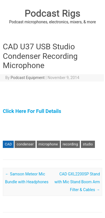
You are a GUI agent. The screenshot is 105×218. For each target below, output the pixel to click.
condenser (25, 144)
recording (70, 144)
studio (88, 144)
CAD (8, 144)
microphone (48, 144)
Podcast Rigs (52, 13)
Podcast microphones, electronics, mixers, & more (52, 22)
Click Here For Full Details (32, 111)
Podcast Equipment (28, 77)
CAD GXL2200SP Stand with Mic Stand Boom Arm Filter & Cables (77, 182)
